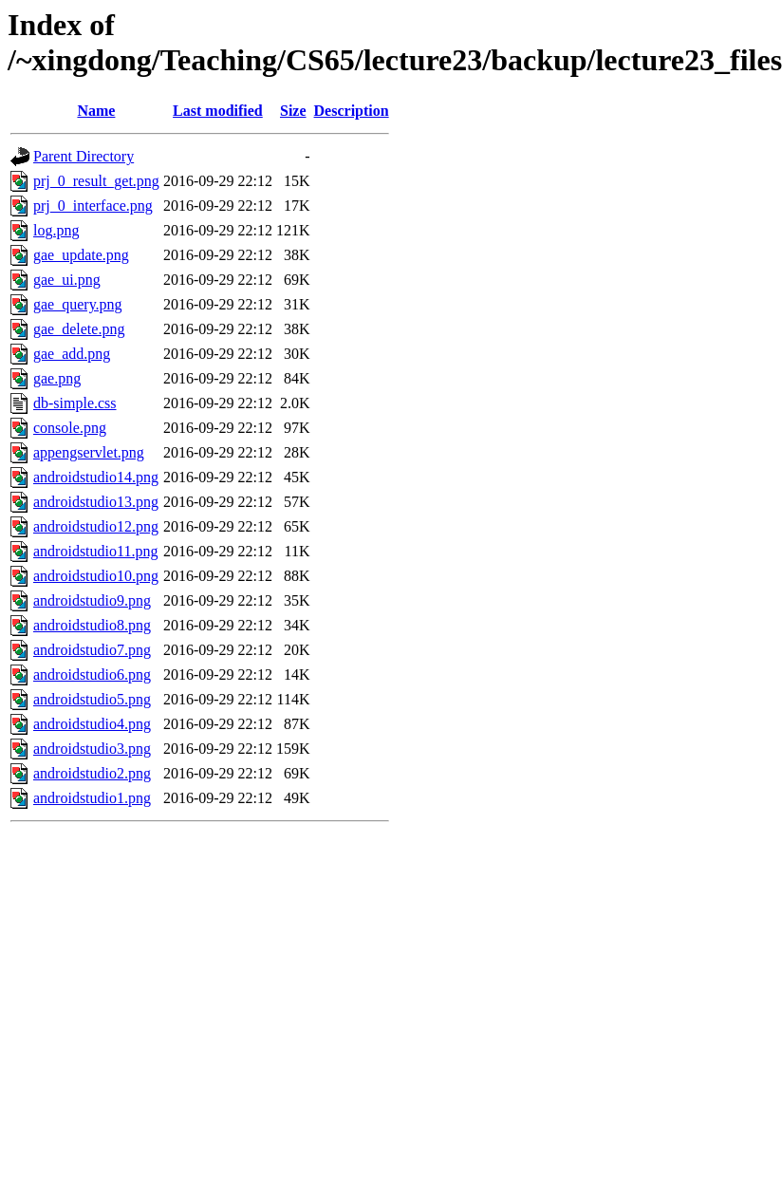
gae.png (57, 378)
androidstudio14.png (95, 477)
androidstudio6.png (92, 674)
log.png (56, 230)
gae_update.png (81, 255)
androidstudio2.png (92, 773)
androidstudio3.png (92, 748)
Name (96, 111)
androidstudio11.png (95, 551)
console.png (69, 428)
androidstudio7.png (92, 650)
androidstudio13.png (95, 502)
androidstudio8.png (92, 625)
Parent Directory (83, 156)
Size (293, 111)
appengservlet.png (88, 452)
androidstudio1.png (92, 798)
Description (351, 111)
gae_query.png (77, 304)
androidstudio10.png (95, 576)
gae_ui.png (67, 280)
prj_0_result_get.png (96, 181)
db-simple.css (75, 403)
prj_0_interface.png (93, 205)
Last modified (218, 111)
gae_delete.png (78, 329)
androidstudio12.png (95, 526)
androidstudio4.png (92, 724)
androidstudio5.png (92, 699)
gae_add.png (71, 354)
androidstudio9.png (92, 600)
